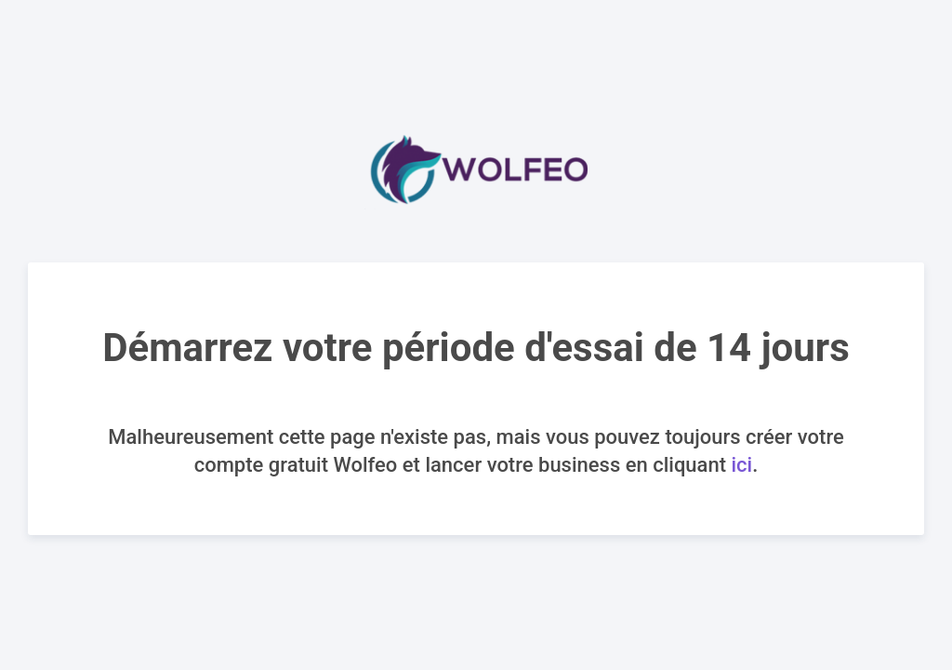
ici (741, 464)
